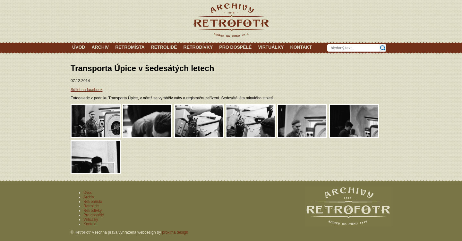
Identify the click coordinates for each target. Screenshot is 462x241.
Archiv (100, 47)
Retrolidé (164, 47)
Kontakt (301, 47)
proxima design (175, 232)
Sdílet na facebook (86, 89)
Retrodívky (198, 47)
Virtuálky (271, 47)
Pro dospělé (235, 47)
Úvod (78, 47)
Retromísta (130, 47)
